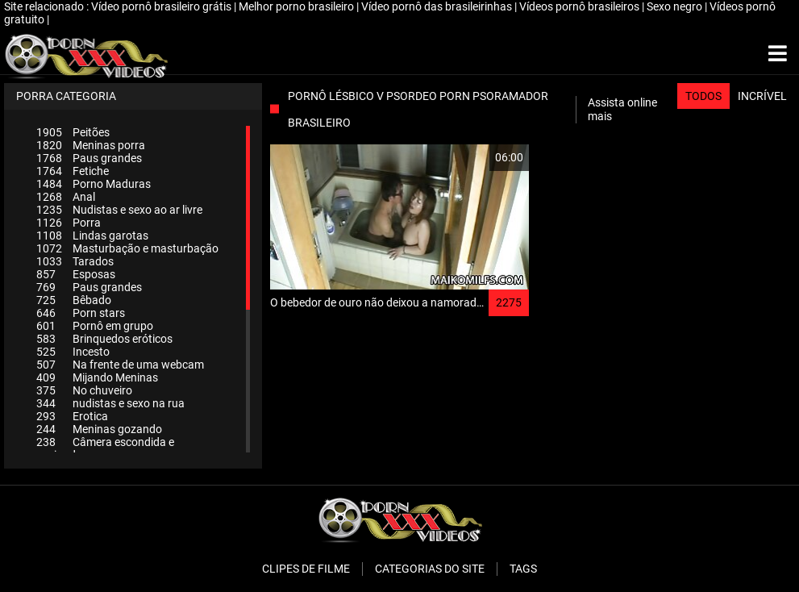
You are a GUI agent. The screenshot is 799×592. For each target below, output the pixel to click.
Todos (703, 96)
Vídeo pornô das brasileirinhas (437, 6)
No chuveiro (84, 390)
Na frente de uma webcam (120, 364)
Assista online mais (622, 109)
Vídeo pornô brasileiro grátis (162, 6)
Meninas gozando (99, 429)
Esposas (75, 274)
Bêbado (73, 300)
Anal (65, 196)
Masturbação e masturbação (127, 248)
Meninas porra (90, 145)
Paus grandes (89, 158)
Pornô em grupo (94, 325)
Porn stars (80, 312)
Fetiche (72, 171)
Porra (68, 222)
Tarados (75, 261)
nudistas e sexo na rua (110, 403)
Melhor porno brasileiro (297, 6)
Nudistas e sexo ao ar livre (119, 209)
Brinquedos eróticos (104, 338)
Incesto (73, 351)
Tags (523, 568)
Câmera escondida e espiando (105, 448)
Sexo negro (676, 6)
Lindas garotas (92, 235)
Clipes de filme (306, 568)
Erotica (72, 416)
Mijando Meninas (97, 377)
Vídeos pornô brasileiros (580, 6)
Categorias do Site (430, 568)
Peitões (73, 132)
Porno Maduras (93, 183)
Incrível (762, 96)
